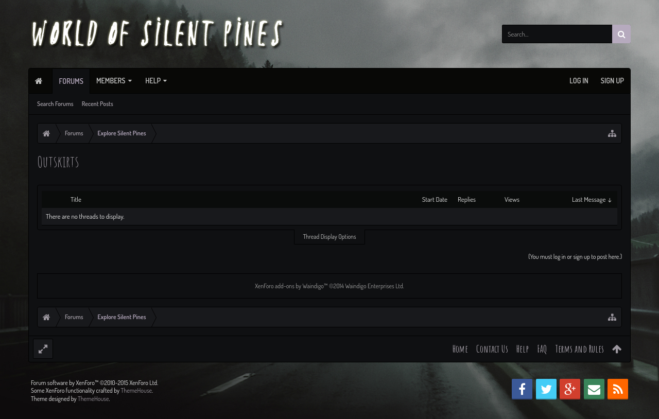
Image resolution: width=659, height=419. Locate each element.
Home (460, 348)
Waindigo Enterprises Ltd (374, 286)
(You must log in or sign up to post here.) (575, 256)
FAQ (542, 348)
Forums (71, 81)
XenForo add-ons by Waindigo (289, 286)
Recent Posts (97, 104)
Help (153, 80)
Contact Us (492, 348)
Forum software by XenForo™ (94, 399)
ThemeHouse (136, 407)
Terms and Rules (580, 348)
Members (111, 80)
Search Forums (55, 104)
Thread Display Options (329, 236)
